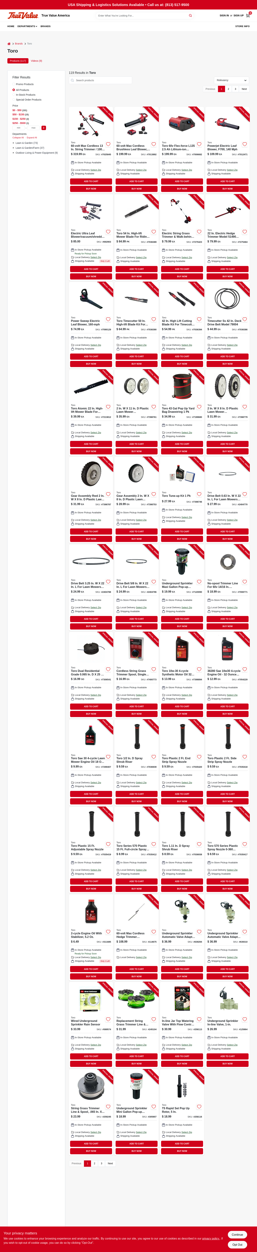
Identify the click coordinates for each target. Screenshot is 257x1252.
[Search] (190, 15)
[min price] (18, 128)
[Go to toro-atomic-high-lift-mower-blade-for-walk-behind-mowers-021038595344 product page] (91, 413)
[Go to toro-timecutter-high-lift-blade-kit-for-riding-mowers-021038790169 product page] (136, 325)
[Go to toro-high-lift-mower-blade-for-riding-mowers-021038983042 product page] (136, 237)
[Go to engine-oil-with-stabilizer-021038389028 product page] (91, 937)
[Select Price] (43, 128)
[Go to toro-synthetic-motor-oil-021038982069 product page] (182, 675)
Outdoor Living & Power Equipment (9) (37, 152)
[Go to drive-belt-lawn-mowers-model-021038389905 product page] (91, 587)
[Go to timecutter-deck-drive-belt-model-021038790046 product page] (227, 325)
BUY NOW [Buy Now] (91, 189)
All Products (22, 90)
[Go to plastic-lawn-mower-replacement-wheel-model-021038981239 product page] (227, 413)
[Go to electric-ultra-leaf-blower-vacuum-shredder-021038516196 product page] (91, 237)
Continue (237, 1234)
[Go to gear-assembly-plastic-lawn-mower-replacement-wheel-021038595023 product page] (136, 500)
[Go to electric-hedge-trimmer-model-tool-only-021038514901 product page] (227, 237)
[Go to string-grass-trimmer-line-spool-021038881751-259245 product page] (91, 1112)
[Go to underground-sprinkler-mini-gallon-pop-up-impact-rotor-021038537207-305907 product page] (136, 1112)
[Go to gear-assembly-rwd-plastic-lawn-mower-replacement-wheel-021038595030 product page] (91, 500)
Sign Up (238, 15)
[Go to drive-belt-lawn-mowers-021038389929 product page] (227, 500)
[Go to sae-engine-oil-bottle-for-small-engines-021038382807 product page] (227, 675)
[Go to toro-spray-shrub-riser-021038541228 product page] (136, 763)
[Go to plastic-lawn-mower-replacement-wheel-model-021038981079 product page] (136, 413)
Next (244, 89)
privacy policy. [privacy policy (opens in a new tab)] (211, 1238)
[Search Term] (145, 15)
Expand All (32, 137)
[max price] (33, 128)
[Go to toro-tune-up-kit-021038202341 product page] (182, 500)
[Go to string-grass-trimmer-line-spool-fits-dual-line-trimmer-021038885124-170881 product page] (91, 675)
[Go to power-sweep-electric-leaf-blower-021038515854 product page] (91, 325)
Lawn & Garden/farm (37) (30, 147)
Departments (26, 26)
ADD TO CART (91, 181)
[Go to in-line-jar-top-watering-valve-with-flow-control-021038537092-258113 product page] (182, 1025)
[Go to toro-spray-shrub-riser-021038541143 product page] (182, 850)
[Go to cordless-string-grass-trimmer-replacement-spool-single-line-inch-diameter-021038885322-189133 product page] (136, 675)
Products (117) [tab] (18, 60)
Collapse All (18, 137)
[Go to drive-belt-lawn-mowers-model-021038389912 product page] (136, 587)
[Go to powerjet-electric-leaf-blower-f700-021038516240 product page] (227, 150)
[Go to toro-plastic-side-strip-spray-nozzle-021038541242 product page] (227, 763)
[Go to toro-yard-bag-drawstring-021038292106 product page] (182, 413)
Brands (46, 26)
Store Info (242, 26)
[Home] (9, 44)
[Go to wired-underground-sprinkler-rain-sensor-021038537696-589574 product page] (91, 1025)
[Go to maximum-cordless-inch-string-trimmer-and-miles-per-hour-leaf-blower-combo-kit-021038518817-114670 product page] (91, 150)
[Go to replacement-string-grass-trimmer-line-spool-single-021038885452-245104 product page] (136, 1025)
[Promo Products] (13, 84)
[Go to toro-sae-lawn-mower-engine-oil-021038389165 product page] (91, 763)
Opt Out (237, 1244)
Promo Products (25, 84)
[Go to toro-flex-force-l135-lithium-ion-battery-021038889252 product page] (182, 150)
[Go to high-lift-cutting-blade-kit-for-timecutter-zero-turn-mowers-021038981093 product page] (182, 325)
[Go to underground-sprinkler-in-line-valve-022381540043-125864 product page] (227, 1025)
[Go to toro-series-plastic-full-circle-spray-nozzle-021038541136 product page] (136, 850)
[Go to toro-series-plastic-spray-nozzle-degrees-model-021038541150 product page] (227, 850)
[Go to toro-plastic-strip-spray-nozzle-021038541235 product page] (182, 763)
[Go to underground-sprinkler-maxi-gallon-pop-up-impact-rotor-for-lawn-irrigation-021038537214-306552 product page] (182, 587)
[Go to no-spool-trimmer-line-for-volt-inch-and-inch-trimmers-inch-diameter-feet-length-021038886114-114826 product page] (227, 587)
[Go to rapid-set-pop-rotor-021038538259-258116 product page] (182, 1112)
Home (10, 26)
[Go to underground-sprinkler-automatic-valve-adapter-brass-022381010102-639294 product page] (182, 937)
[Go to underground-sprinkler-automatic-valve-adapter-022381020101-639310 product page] (227, 937)
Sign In (224, 15)
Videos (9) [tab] (36, 60)
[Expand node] (13, 143)
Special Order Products (28, 100)
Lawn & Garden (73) (27, 143)
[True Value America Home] (23, 15)
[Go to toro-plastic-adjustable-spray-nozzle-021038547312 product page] (91, 850)
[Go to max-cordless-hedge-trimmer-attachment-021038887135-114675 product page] (136, 937)
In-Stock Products (25, 95)
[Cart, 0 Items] (248, 15)
